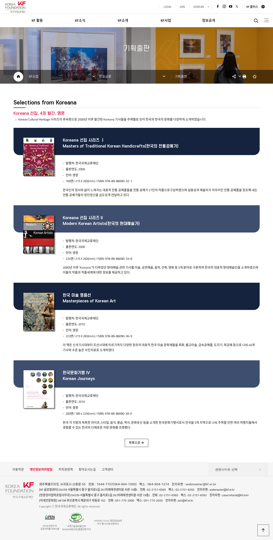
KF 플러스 (252, 7)
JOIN (182, 7)
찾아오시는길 (87, 469)
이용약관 (18, 469)
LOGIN (167, 7)
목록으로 (136, 443)
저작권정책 (65, 469)
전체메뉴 (266, 20)
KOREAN (198, 7)
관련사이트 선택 (238, 470)
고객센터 (107, 469)
